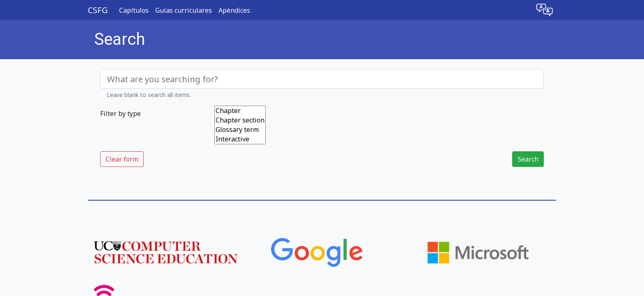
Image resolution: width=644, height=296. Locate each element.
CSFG (98, 10)
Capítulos (134, 10)
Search (528, 159)
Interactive (240, 139)
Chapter (240, 111)
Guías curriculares (183, 10)
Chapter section (240, 120)
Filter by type (120, 113)
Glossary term (240, 129)
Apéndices (234, 10)
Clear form (122, 159)
